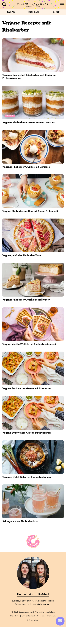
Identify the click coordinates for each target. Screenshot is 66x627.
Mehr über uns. (44, 604)
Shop (56, 12)
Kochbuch (34, 12)
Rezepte (10, 12)
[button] (4, 4)
